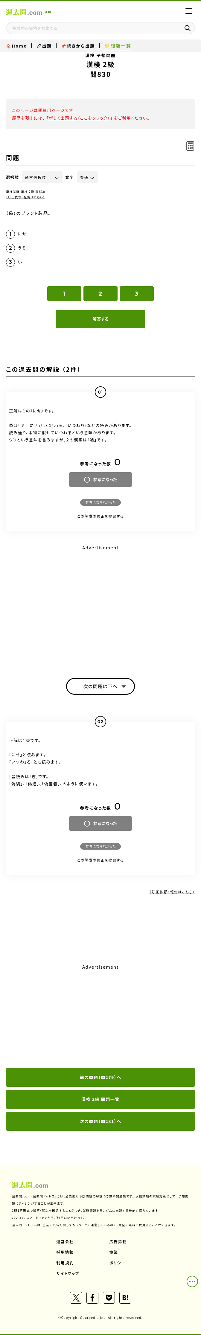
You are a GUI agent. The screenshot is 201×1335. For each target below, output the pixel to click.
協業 (113, 1252)
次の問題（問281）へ (100, 1121)
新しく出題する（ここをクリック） (79, 118)
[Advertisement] (100, 1016)
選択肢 (12, 177)
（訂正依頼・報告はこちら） (25, 197)
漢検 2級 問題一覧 (100, 1099)
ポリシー (117, 1263)
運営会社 (65, 1241)
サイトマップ (68, 1273)
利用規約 (65, 1263)
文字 (70, 177)
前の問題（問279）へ (100, 1077)
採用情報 (65, 1252)
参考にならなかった (100, 502)
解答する (100, 319)
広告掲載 (118, 1241)
